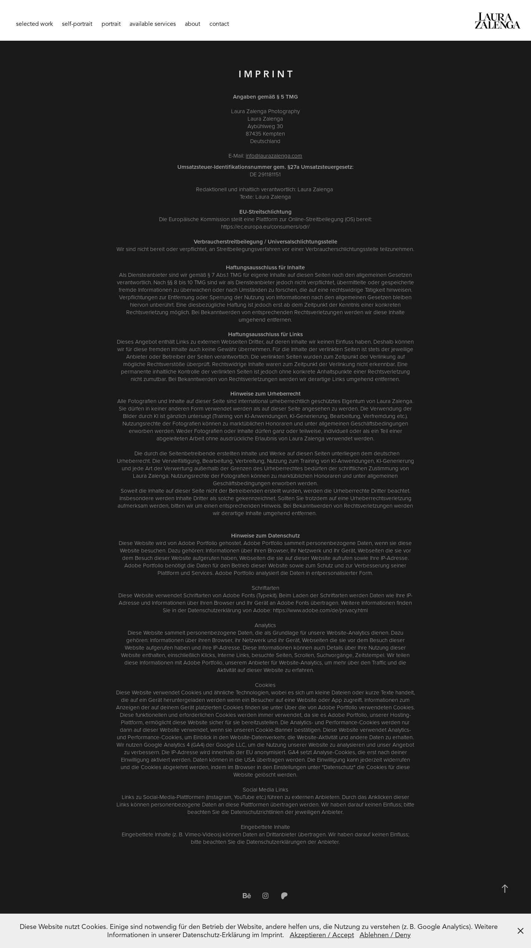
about (192, 24)
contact (219, 24)
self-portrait (77, 24)
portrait (111, 24)
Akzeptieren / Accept (322, 935)
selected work (34, 24)
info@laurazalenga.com (274, 155)
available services (153, 24)
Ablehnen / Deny (385, 935)
